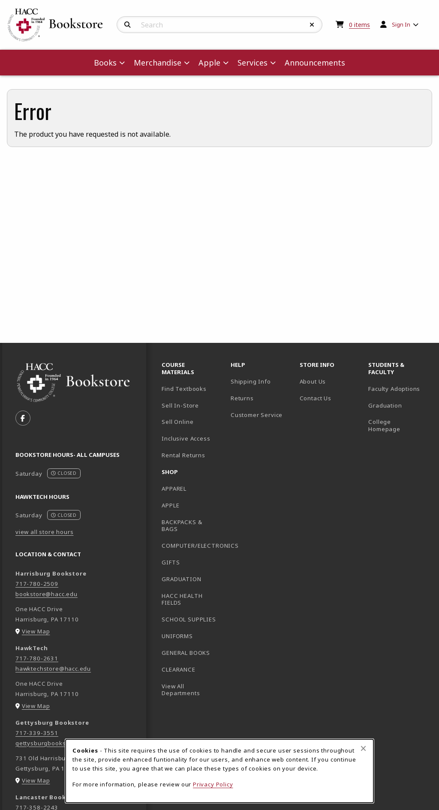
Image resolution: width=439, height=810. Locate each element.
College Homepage (399, 425)
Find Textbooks (184, 389)
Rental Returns (183, 455)
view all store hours (44, 532)
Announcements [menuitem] (315, 62)
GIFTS (171, 562)
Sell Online (177, 422)
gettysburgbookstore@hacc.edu (62, 743)
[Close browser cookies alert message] (363, 748)
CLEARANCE (178, 669)
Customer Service (257, 415)
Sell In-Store (180, 405)
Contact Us (315, 398)
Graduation (385, 405)
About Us (313, 381)
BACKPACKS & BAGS (182, 525)
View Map (36, 631)
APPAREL (174, 488)
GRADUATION (181, 579)
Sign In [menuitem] (401, 24)
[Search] (127, 25)
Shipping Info (251, 381)
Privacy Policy (213, 784)
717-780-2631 (36, 658)
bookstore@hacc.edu (46, 594)
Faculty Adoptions (394, 389)
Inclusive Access (186, 438)
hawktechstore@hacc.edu (53, 668)
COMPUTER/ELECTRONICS (193, 545)
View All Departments (181, 689)
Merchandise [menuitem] (157, 62)
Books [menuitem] (105, 62)
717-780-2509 (36, 584)
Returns (242, 398)
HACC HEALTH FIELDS (182, 599)
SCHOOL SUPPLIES (189, 619)
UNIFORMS (177, 636)
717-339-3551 (36, 733)
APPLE (170, 505)
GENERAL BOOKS (186, 653)
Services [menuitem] (253, 62)
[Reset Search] (312, 25)
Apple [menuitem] (209, 62)
